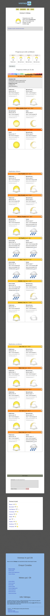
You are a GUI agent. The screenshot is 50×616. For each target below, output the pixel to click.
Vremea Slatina (11, 581)
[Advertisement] (25, 40)
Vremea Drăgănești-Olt (12, 588)
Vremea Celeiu (11, 570)
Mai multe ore (12, 66)
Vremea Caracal (11, 583)
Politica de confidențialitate (13, 611)
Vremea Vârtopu (11, 574)
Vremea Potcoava (11, 591)
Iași (10, 519)
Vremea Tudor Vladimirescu (13, 572)
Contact (32, 9)
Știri (28, 9)
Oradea (11, 521)
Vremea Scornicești (12, 593)
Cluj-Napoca (12, 509)
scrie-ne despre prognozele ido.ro (18, 479)
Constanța (11, 511)
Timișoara (11, 526)
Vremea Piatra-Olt (11, 590)
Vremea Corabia (11, 569)
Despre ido (10, 609)
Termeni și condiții (11, 610)
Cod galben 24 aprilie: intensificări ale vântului (16, 28)
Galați (10, 516)
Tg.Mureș (11, 524)
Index (17, 9)
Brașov (11, 504)
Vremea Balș (10, 584)
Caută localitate (23, 9)
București (11, 506)
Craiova (11, 514)
